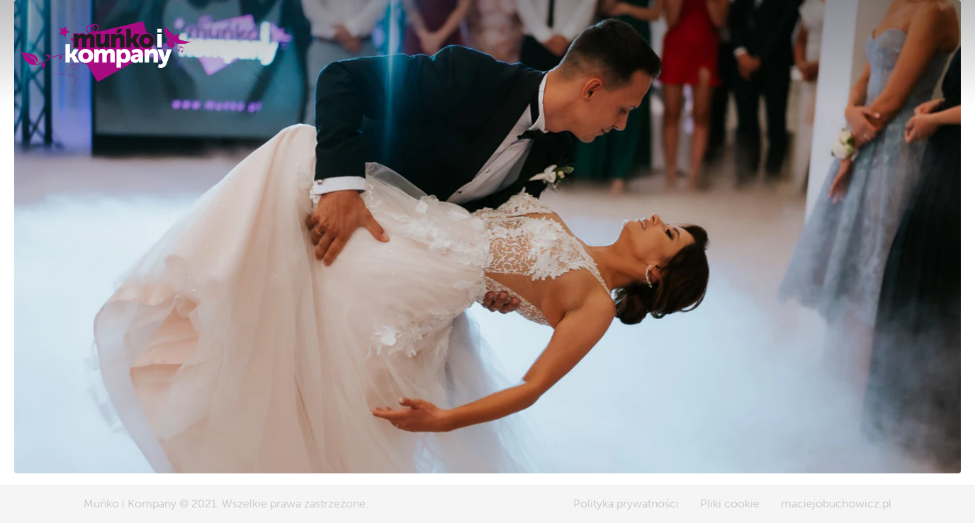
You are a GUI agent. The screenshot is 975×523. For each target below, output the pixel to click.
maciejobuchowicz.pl (836, 503)
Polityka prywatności (626, 503)
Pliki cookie (730, 503)
